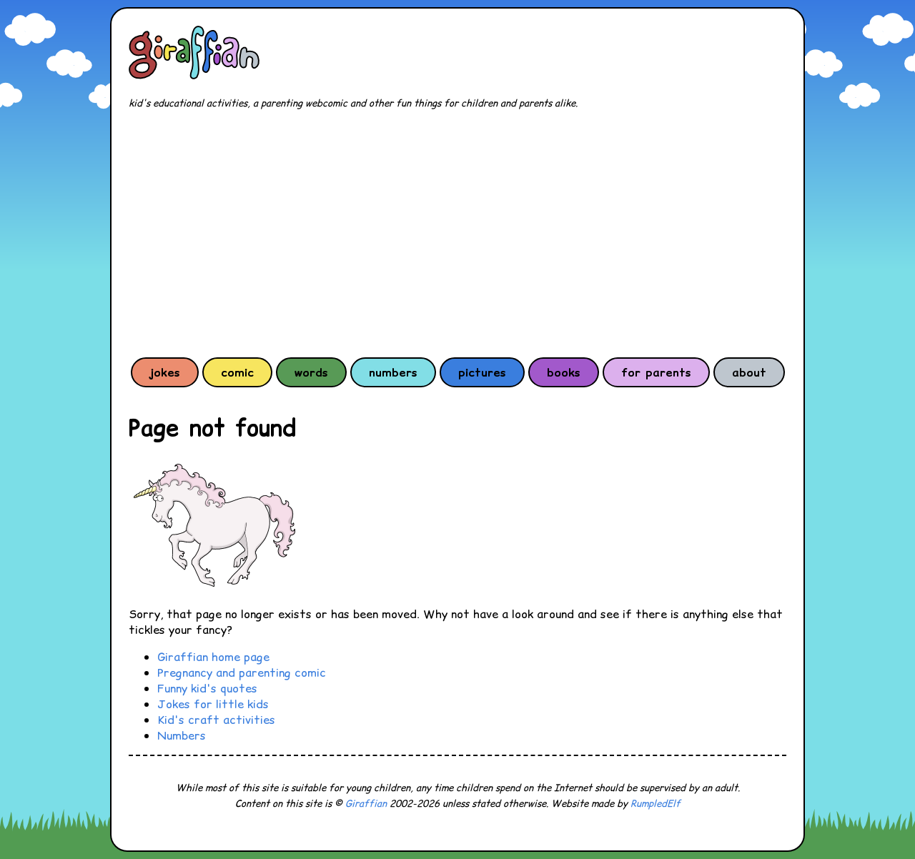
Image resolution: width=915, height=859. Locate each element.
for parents (656, 372)
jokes (164, 372)
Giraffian (366, 803)
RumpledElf (655, 803)
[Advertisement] (457, 233)
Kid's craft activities (216, 720)
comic (237, 372)
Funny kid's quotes (207, 688)
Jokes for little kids (213, 704)
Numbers (181, 735)
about (749, 372)
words (311, 372)
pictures (482, 372)
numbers (393, 372)
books (563, 372)
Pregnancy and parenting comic (241, 672)
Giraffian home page (213, 657)
